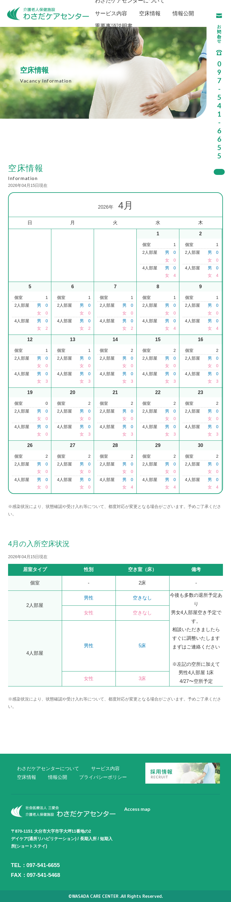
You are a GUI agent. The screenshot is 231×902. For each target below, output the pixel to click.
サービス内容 (111, 13)
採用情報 (219, 172)
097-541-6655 (43, 865)
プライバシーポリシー (103, 777)
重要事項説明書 (114, 26)
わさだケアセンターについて (48, 768)
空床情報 (150, 13)
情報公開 (183, 13)
